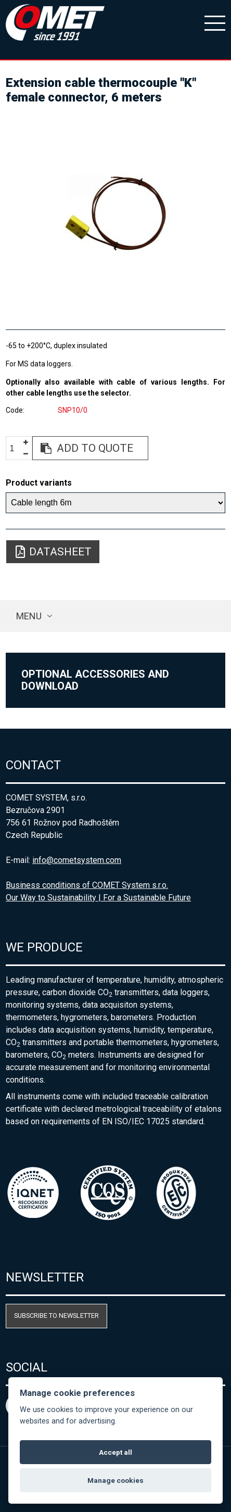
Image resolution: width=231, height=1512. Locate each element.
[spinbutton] (15, 448)
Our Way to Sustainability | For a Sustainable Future (98, 898)
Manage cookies (115, 1480)
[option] (115, 212)
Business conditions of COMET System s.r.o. (87, 885)
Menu (29, 616)
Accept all (115, 1452)
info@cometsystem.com (76, 860)
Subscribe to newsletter (56, 1315)
